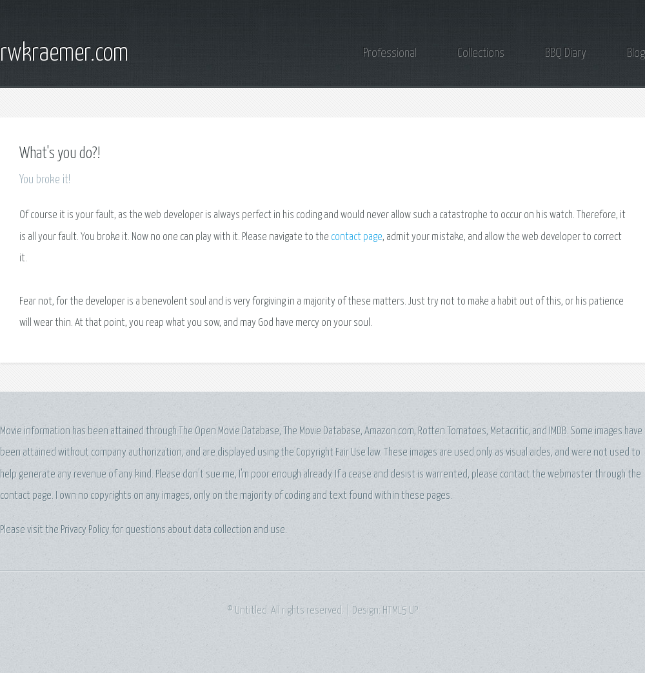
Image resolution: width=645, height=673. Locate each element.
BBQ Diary (565, 53)
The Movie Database (322, 431)
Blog (636, 53)
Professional (390, 53)
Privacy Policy (85, 530)
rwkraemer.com (64, 53)
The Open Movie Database (229, 431)
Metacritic (509, 431)
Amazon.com (389, 431)
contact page (356, 237)
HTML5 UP (400, 610)
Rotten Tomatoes (452, 431)
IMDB (557, 431)
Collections (480, 53)
